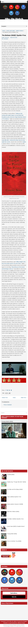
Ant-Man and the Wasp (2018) (14, 489)
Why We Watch (14, 19)
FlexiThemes (10, 624)
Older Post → (24, 397)
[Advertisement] (14, 455)
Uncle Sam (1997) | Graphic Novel (15, 526)
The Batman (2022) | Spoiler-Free (14, 35)
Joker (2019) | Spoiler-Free (14, 496)
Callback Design (21, 622)
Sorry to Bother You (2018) (14, 541)
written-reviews (19, 30)
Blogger (25, 621)
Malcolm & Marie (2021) (13, 511)
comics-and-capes (10, 30)
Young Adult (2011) (7, 421)
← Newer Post (4, 397)
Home (3, 30)
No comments (5, 38)
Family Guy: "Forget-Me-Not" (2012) (16, 482)
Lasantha (22, 624)
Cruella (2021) (10, 474)
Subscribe (14, 597)
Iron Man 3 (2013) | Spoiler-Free (15, 518)
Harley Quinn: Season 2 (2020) (15, 504)
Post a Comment (8, 404)
